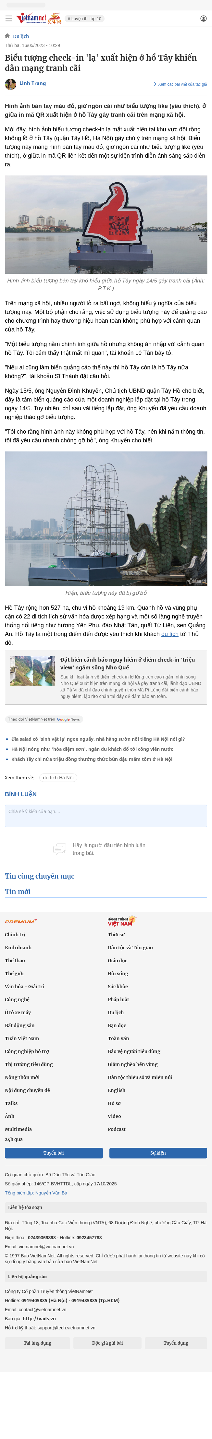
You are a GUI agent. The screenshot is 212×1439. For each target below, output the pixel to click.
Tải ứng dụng (37, 1343)
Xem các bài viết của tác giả (182, 84)
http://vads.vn (39, 1318)
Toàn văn (118, 1038)
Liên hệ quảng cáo (27, 1276)
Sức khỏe (118, 986)
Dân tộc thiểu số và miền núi (140, 1077)
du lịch (170, 634)
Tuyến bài (54, 1153)
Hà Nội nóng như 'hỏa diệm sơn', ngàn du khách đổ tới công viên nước (92, 749)
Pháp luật (118, 999)
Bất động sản (20, 1025)
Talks (11, 1103)
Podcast (117, 1129)
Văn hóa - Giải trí (24, 986)
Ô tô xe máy (18, 1012)
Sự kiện (158, 1153)
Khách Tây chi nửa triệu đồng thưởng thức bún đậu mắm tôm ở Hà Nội (91, 759)
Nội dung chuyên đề (27, 1090)
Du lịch (21, 36)
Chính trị (15, 935)
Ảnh (9, 1116)
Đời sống (118, 974)
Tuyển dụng (176, 1343)
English (116, 1090)
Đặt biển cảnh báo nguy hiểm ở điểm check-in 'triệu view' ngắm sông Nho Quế (127, 663)
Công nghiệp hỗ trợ (27, 1051)
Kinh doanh (18, 948)
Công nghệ (17, 999)
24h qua (14, 1139)
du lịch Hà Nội (58, 777)
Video (114, 1116)
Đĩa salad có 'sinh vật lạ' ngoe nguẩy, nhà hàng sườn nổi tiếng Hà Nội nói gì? (98, 739)
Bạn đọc (117, 1025)
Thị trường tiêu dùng (29, 1064)
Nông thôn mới (22, 1077)
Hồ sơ (114, 1103)
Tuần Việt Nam (22, 1038)
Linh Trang (32, 83)
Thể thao (15, 961)
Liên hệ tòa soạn (25, 1207)
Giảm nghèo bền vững (133, 1064)
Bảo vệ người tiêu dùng (134, 1051)
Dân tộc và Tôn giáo (130, 948)
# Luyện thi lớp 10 (84, 18)
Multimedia (18, 1129)
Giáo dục (117, 961)
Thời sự (116, 935)
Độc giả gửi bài (107, 1343)
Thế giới (14, 974)
